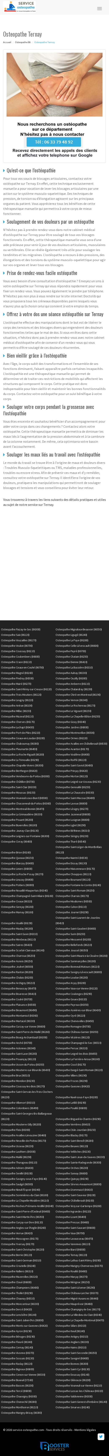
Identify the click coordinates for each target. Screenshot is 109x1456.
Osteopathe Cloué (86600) (16, 1282)
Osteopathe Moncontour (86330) (20, 1304)
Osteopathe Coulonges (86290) (74, 994)
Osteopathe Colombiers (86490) (19, 1108)
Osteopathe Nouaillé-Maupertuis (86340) (24, 890)
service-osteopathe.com (28, 1430)
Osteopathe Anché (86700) (16, 1043)
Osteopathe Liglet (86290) (71, 825)
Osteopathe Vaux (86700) (70, 1233)
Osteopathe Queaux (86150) (17, 858)
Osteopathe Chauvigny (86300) (19, 1396)
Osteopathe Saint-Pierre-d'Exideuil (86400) (25, 1211)
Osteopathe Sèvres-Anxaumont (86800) (78, 1184)
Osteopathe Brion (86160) (16, 852)
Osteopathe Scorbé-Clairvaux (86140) (22, 950)
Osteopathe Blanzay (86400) (17, 863)
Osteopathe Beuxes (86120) (72, 1146)
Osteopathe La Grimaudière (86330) (21, 814)
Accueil (7, 42)
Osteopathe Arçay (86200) (71, 983)
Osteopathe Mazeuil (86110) (17, 716)
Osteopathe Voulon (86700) (17, 646)
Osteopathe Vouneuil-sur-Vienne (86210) (79, 1385)
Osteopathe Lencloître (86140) (18, 1315)
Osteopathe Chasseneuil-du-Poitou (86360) (26, 803)
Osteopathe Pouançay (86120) (18, 1059)
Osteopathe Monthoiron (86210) (19, 1407)
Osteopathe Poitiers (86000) (17, 885)
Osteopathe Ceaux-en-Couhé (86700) (22, 667)
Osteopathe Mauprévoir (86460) (74, 1304)
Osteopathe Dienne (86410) (71, 662)
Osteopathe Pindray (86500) (17, 678)
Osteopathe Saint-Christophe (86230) (22, 1249)
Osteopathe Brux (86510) (15, 1075)
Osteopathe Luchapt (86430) (17, 727)
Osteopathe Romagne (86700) (73, 1026)
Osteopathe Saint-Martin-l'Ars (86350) (22, 1217)
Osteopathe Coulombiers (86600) (20, 656)
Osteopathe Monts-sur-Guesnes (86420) (24, 1326)
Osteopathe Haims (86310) (71, 1347)
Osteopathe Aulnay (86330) (71, 673)
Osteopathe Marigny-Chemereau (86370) (79, 1266)
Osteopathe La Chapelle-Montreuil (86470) (80, 1320)
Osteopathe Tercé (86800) (16, 1391)
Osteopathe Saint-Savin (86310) (19, 934)
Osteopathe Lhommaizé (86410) (74, 1190)
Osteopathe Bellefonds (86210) (74, 945)
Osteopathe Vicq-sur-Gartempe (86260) (78, 1206)
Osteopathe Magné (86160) (17, 673)
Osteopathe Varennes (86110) (73, 1244)
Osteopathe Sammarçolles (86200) (76, 961)
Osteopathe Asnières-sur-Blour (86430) (78, 1010)
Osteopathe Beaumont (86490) (19, 1010)
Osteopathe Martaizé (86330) (18, 1021)
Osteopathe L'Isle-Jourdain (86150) (76, 1130)
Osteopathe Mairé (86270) (16, 684)
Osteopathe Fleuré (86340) (16, 1342)
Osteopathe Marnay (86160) (17, 912)
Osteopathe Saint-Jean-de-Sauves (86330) (80, 1157)
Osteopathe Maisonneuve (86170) (75, 869)
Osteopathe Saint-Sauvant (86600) (75, 1228)
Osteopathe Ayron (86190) (16, 1331)
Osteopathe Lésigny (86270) (72, 809)
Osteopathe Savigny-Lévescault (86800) (79, 972)
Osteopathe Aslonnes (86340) (18, 1048)
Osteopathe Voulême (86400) (72, 754)
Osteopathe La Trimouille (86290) (20, 760)
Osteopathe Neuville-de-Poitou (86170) (23, 1141)
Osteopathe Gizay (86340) (71, 722)
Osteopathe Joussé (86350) (72, 950)
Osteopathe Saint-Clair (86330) (18, 787)
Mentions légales (85, 1430)
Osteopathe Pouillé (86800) (71, 1108)
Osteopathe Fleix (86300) (15, 1130)
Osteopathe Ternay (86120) (71, 1255)
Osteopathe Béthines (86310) (73, 831)
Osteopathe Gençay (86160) (17, 907)
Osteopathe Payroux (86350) (72, 1005)
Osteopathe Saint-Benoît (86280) (74, 1141)
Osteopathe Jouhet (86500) (17, 967)
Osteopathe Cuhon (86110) (71, 907)
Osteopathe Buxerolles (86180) (19, 825)
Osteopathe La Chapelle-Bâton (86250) (78, 716)
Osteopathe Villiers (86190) (71, 1075)
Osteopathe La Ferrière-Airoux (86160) (78, 1059)
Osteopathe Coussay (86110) (18, 651)
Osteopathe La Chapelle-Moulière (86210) (25, 1200)
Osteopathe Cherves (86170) (18, 722)
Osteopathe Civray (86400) (16, 841)
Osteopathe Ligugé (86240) (71, 635)
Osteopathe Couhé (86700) (16, 999)
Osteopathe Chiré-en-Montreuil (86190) (78, 695)
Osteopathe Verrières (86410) (73, 1124)
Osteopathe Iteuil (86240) (70, 1331)
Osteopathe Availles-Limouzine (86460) (23, 1135)
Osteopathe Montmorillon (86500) (75, 733)
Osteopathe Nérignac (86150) (73, 1282)
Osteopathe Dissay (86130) (71, 863)
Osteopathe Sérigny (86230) (72, 836)
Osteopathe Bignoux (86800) (17, 1369)
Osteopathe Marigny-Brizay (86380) (21, 1413)
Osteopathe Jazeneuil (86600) (73, 814)
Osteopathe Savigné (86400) (72, 1358)
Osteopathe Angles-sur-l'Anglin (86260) (23, 1228)
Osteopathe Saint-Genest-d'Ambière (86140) (81, 1402)
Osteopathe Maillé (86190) (16, 1157)
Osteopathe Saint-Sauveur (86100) (75, 1195)
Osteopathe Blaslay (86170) (71, 1135)
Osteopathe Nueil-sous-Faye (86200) (77, 1097)
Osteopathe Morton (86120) (72, 776)
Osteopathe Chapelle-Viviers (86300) (22, 765)
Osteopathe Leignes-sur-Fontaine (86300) (25, 836)
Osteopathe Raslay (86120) (16, 1364)
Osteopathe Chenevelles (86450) (75, 1021)
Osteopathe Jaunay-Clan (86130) (20, 831)
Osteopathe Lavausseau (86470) (74, 1238)
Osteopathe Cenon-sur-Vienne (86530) (23, 1374)
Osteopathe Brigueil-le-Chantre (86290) (78, 1119)
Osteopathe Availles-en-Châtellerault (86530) (81, 743)
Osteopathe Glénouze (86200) (73, 1380)
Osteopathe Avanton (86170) (72, 749)
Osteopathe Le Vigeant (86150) (73, 711)
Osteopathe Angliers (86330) (72, 1342)
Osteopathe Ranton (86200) (17, 972)
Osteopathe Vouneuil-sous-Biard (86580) (24, 798)
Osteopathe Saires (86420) (16, 945)
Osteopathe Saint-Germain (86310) (21, 1260)
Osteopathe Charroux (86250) (18, 956)
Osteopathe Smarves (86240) (73, 1407)
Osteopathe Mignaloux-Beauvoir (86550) (79, 629)
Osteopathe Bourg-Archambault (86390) (24, 1037)
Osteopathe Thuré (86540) (71, 841)
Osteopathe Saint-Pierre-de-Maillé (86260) (25, 1032)
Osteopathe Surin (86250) (70, 934)
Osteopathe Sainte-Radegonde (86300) (78, 1162)
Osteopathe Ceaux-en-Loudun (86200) (23, 738)
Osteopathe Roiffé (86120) (71, 760)
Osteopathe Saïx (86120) (15, 635)
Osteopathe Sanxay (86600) (72, 1173)
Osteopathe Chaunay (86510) (18, 1298)
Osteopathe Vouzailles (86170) (18, 640)
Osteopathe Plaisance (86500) (18, 1005)
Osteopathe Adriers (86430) (17, 1168)
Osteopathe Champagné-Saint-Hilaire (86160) (27, 896)
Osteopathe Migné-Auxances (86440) (77, 1298)
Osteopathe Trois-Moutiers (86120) (21, 695)
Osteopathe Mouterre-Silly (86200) (21, 1124)
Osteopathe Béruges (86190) (18, 1336)
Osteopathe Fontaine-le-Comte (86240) (78, 885)
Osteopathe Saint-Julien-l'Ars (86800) (22, 1320)
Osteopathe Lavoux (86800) (71, 803)
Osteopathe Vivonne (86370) (17, 1353)
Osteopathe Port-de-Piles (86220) (20, 733)
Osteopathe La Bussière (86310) (74, 667)
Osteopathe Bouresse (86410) (18, 994)
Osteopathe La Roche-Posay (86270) (22, 874)
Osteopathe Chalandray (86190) (74, 689)
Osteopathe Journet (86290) (72, 912)
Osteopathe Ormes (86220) (71, 738)
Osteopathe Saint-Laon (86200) (19, 1054)
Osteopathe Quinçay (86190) (72, 1179)
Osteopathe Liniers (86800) (16, 869)
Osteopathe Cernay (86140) (17, 1347)
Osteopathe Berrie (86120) (16, 1255)
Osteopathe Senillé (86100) (16, 1173)
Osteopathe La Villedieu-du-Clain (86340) (79, 1315)
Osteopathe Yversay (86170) (17, 1244)
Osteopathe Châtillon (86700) (18, 782)
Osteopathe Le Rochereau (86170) (75, 705)
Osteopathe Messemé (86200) (73, 939)
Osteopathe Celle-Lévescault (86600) (77, 646)
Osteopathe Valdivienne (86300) (74, 1396)
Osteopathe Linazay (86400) (17, 879)
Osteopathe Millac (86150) (16, 711)
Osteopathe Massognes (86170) (19, 1238)
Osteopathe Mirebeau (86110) (18, 939)
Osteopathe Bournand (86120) (73, 879)
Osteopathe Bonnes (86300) (72, 1364)
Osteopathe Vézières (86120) (73, 1037)
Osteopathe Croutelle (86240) (18, 1266)
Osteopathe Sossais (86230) (17, 1358)
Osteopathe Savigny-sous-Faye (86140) (24, 1179)
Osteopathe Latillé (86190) (71, 1103)
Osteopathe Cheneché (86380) (19, 1402)
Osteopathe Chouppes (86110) (73, 874)
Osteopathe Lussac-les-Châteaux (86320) (79, 1391)
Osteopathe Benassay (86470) (18, 988)
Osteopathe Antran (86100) (16, 705)
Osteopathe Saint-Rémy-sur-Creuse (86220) (26, 689)
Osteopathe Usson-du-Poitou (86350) (22, 1064)
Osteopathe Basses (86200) (17, 1385)
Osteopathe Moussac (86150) (18, 792)
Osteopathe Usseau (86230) (17, 1146)
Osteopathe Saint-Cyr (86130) (73, 1369)
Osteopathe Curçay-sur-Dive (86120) (22, 1222)
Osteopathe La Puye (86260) (72, 640)
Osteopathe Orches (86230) (72, 1168)
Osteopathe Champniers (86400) (20, 1287)
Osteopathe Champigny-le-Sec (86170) (78, 1309)
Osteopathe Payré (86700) (71, 651)
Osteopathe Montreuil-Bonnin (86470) (22, 809)
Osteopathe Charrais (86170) (72, 896)
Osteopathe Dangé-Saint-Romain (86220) (79, 1070)
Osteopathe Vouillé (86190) (16, 923)
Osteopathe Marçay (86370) (72, 1277)
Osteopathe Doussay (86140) (72, 1374)
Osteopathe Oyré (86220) (70, 1015)
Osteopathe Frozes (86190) (72, 1081)
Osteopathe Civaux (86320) (16, 901)
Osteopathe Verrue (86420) (17, 1233)
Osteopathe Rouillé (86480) (71, 1271)
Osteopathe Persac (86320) (72, 1048)
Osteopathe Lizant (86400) (71, 1217)
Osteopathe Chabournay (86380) (20, 743)
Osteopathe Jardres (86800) (72, 727)
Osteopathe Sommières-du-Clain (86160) (24, 1195)
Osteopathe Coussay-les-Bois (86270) (23, 1086)
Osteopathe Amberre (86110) (73, 684)
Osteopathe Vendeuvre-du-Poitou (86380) (25, 776)
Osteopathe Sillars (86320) (71, 1326)
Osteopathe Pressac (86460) (72, 1222)
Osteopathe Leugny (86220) (17, 700)
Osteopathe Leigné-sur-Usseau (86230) (78, 782)
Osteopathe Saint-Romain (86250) (75, 890)
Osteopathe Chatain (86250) (72, 656)
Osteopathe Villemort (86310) (18, 1103)
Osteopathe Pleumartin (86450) (19, 749)
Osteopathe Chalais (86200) (17, 977)
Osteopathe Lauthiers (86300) (18, 1151)
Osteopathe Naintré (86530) (72, 858)
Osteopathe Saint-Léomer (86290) (75, 1287)
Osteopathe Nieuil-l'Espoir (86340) (20, 1190)
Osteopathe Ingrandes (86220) (73, 1211)
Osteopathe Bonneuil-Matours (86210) (78, 967)
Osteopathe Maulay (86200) (17, 928)
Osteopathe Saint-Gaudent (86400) (76, 928)
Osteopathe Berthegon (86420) (19, 771)
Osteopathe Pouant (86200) (17, 820)
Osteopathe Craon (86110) (16, 662)
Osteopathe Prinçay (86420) (72, 771)
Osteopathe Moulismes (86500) (74, 901)
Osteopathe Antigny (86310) (72, 1336)
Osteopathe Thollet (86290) (17, 1293)
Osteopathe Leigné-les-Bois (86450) (76, 1054)
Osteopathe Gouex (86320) (71, 999)
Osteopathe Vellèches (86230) (73, 1151)
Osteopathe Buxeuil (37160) (17, 1380)
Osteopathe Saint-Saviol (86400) (74, 765)
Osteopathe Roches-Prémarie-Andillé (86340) (27, 1206)
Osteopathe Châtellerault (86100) (75, 1200)
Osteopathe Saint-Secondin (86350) (76, 1353)
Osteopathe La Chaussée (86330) (75, 792)
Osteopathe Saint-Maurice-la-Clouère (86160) (82, 956)
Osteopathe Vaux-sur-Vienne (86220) (76, 988)
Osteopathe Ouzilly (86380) (71, 678)
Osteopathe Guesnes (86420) (73, 1086)
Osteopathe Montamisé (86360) (19, 1015)
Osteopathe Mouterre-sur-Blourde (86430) (25, 1070)
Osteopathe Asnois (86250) (17, 961)
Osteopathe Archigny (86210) (18, 983)
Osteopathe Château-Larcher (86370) (77, 1293)
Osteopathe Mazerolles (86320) (19, 1277)
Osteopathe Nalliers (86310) (17, 1271)
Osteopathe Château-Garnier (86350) (77, 1032)
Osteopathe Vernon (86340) (72, 700)
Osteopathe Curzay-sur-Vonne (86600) (23, 1026)
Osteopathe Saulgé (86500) (17, 1184)
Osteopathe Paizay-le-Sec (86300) (20, 629)
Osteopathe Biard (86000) (70, 1249)
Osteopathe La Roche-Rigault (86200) (22, 754)
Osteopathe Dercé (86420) (16, 1309)
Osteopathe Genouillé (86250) (73, 787)
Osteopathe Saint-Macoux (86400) (75, 798)
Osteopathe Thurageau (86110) (19, 1162)
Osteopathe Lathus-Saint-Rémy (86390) (78, 1260)
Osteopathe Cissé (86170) (71, 1064)
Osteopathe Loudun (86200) (72, 977)
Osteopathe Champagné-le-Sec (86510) (78, 1043)
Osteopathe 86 (23, 42)
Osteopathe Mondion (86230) (18, 1081)
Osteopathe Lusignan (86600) (72, 820)
